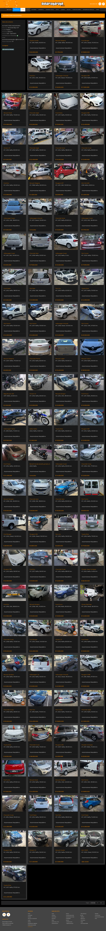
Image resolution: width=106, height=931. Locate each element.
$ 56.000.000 (85, 581)
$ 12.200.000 (34, 124)
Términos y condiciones (32, 918)
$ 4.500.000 (33, 194)
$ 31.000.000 (59, 335)
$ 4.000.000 (85, 194)
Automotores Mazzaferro (38, 48)
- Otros (95, 918)
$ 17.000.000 (85, 546)
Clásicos (67, 913)
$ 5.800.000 (33, 546)
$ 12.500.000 (85, 475)
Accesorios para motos (70, 916)
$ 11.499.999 (34, 862)
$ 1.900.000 (33, 440)
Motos (53, 920)
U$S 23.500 (85, 862)
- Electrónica (82, 918)
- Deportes (96, 913)
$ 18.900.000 (85, 370)
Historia (29, 921)
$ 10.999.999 (34, 300)
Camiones (53, 918)
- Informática (82, 920)
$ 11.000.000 (8, 159)
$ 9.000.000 (7, 265)
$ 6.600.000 (59, 546)
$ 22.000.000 (34, 52)
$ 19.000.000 (59, 510)
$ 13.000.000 (59, 265)
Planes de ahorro (55, 923)
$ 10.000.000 (59, 159)
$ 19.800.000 (85, 52)
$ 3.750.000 (59, 52)
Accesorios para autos (70, 915)
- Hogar (81, 921)
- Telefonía (82, 916)
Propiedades (68, 918)
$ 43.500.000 (59, 686)
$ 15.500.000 (59, 124)
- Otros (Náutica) (83, 913)
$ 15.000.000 (8, 510)
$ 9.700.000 (85, 230)
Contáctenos (30, 926)
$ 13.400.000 (59, 370)
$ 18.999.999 (34, 756)
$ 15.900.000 (59, 300)
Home (29, 913)
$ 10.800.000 (85, 791)
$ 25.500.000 (85, 756)
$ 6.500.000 (7, 370)
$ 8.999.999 (59, 194)
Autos (53, 913)
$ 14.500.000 (34, 335)
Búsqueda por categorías (32, 923)
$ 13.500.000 (59, 230)
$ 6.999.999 (59, 756)
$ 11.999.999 (85, 87)
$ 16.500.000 (59, 87)
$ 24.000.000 (34, 651)
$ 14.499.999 (8, 897)
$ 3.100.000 (7, 405)
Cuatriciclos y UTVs (55, 921)
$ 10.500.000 (59, 826)
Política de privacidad (32, 925)
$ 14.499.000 (8, 475)
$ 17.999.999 (85, 265)
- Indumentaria (97, 915)
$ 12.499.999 (85, 124)
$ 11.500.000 (7, 791)
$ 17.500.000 (33, 265)
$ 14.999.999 (85, 300)
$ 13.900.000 (34, 370)
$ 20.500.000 (85, 335)
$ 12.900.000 (8, 616)
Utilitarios (53, 915)
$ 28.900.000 (8, 546)
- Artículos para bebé (84, 923)
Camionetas (54, 916)
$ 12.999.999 (34, 87)
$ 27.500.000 (8, 440)
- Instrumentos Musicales (99, 916)
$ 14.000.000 (34, 791)
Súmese (29, 916)
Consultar (33, 230)
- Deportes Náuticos (69, 923)
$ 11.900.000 (85, 721)
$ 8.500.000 (85, 510)
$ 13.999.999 (85, 159)
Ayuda (29, 920)
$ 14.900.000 (8, 124)
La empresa (30, 915)
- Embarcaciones (69, 921)
